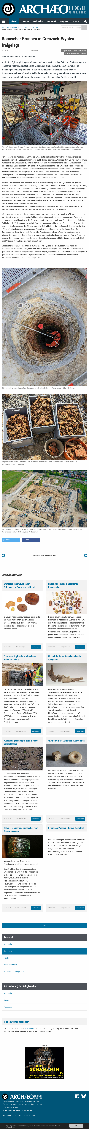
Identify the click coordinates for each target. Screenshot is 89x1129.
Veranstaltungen (10, 964)
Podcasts (8, 1007)
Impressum (7, 1115)
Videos (6, 1000)
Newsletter (31, 1028)
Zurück (45, 925)
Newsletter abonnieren (17, 1021)
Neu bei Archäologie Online (15, 971)
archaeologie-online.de (10, 27)
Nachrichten (9, 944)
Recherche (38, 21)
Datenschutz (29, 1115)
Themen (25, 21)
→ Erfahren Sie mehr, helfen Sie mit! (17, 1110)
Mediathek (51, 21)
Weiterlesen (35, 647)
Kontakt (18, 1115)
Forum (76, 21)
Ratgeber (64, 21)
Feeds (6, 958)
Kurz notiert (36, 27)
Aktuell (14, 21)
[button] (11, 540)
